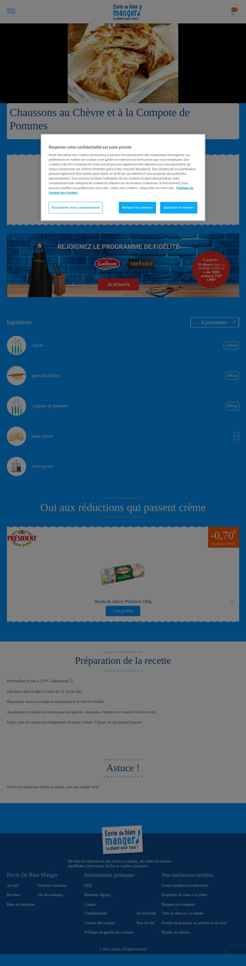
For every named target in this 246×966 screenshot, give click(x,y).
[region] (123, 177)
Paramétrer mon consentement (76, 207)
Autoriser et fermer (179, 207)
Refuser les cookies (137, 207)
